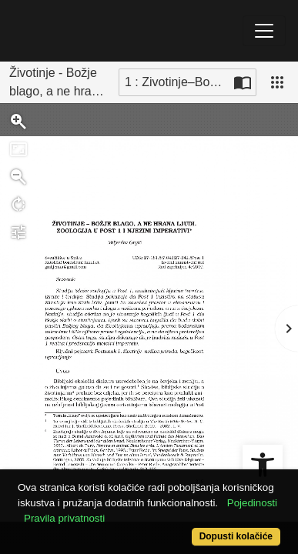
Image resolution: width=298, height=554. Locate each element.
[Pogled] (277, 82)
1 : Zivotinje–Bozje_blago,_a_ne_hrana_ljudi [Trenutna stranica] (177, 81)
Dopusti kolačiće (236, 536)
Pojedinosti (252, 503)
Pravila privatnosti (64, 518)
